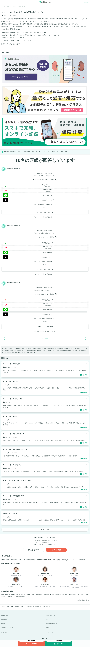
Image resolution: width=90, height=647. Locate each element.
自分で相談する (52, 151)
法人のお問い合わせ (50, 615)
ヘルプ (47, 619)
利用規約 (38, 173)
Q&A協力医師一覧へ (83, 600)
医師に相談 (56, 550)
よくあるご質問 (4, 615)
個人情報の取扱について (51, 623)
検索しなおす (33, 550)
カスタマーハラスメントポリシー (53, 632)
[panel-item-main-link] (45, 369)
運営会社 (48, 628)
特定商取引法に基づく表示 (7, 628)
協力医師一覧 (4, 619)
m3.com (74, 560)
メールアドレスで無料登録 (45, 212)
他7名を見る (45, 338)
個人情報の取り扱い (47, 173)
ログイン (86, 2)
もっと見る (45, 530)
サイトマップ (4, 632)
